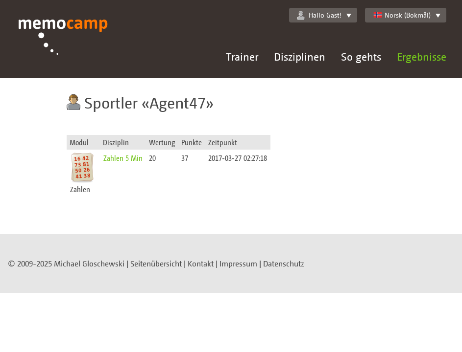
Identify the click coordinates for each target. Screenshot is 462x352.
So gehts (361, 56)
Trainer (242, 56)
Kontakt (201, 263)
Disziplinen (299, 56)
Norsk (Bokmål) (402, 15)
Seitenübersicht (156, 263)
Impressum (238, 263)
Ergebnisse (421, 56)
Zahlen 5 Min (123, 158)
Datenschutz (283, 263)
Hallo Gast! (319, 15)
